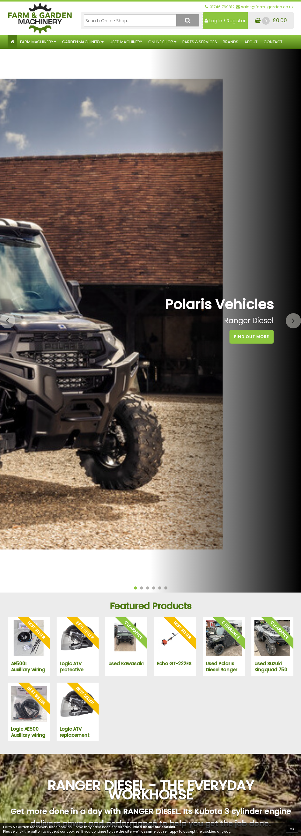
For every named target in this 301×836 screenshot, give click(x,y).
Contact (273, 42)
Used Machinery (126, 42)
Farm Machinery (38, 42)
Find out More (251, 337)
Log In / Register (225, 20)
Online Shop (162, 42)
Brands (230, 42)
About (250, 42)
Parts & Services (199, 42)
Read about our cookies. (154, 826)
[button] (135, 588)
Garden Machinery (82, 42)
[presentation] (7, 320)
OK (292, 829)
